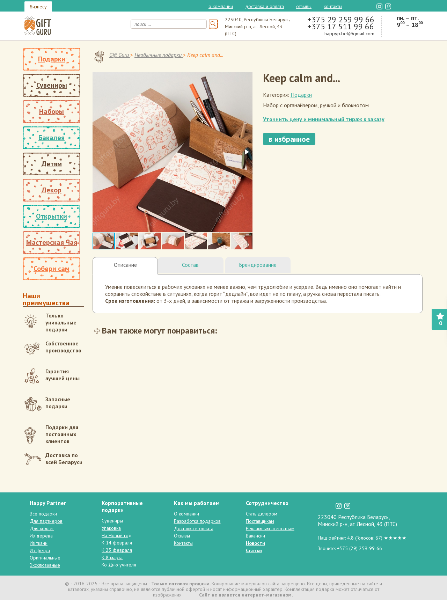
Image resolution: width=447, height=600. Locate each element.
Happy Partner (48, 502)
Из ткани (38, 543)
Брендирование (258, 264)
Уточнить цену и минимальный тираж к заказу (323, 119)
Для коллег (42, 528)
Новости (255, 543)
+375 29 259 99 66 (340, 19)
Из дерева (41, 536)
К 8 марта (112, 557)
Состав (190, 264)
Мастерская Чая (51, 242)
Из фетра (40, 550)
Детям (52, 163)
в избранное (289, 139)
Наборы (51, 111)
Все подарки (43, 514)
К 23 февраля (117, 550)
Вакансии (255, 536)
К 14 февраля (117, 543)
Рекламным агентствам (270, 528)
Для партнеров (46, 521)
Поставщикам (260, 521)
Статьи (254, 550)
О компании (220, 6)
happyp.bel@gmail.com (349, 33)
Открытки (51, 216)
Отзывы (304, 6)
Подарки (51, 59)
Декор (51, 190)
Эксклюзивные (45, 565)
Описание (125, 264)
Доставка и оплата (264, 6)
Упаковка (111, 528)
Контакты (333, 6)
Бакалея (51, 137)
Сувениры (51, 85)
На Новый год (117, 535)
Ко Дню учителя (119, 565)
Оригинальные (45, 558)
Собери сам (51, 268)
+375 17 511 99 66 (340, 26)
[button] (246, 152)
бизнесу (38, 6)
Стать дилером (261, 514)
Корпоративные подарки (122, 506)
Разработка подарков (197, 521)
